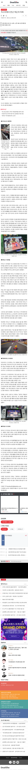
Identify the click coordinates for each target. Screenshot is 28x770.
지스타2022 (4, 9)
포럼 (24, 5)
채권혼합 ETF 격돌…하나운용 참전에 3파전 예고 (10, 716)
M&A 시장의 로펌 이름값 (8, 599)
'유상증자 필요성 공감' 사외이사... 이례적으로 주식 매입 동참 (12, 707)
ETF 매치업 (3, 711)
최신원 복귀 (3, 683)
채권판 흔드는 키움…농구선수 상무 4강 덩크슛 (9, 697)
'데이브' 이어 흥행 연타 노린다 (8, 115)
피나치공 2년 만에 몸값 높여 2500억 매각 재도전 (13, 736)
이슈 (13, 5)
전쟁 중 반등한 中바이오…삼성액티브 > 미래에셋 (10, 714)
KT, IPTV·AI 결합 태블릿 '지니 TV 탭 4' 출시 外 (13, 609)
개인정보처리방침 (14, 757)
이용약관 (20, 757)
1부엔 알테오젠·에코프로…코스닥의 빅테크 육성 (13, 605)
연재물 (3, 540)
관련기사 (3, 109)
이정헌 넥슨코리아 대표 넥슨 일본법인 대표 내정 (13, 113)
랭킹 (8, 5)
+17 (26, 535)
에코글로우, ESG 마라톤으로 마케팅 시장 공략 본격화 (14, 602)
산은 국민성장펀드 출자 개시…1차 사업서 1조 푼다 (13, 615)
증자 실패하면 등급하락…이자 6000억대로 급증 (10, 703)
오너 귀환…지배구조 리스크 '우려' (7, 685)
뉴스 (4, 5)
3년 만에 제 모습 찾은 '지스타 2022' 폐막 (17, 552)
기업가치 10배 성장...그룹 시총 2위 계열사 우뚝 (13, 748)
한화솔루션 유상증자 (6, 701)
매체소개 (7, 757)
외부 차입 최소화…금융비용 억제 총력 (11, 745)
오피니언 (18, 5)
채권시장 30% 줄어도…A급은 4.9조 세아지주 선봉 (10, 694)
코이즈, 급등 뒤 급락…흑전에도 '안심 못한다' (12, 596)
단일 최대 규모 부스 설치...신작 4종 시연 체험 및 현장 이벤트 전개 (14, 24)
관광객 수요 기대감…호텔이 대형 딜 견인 (8, 696)
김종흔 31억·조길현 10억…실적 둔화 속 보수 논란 (13, 751)
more (5, 109)
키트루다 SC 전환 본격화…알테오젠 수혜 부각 (12, 590)
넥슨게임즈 (7, 522)
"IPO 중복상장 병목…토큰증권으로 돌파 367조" (13, 733)
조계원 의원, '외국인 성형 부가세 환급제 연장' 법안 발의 (15, 593)
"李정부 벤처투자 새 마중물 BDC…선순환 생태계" (13, 723)
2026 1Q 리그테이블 (6, 692)
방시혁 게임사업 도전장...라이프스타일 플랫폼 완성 (17, 555)
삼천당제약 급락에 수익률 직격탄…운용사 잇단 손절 (10, 712)
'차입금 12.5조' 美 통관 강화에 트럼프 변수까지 (9, 705)
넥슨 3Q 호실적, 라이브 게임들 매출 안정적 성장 (13, 111)
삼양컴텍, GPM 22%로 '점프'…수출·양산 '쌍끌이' (14, 612)
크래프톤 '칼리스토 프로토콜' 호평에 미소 (17, 549)
